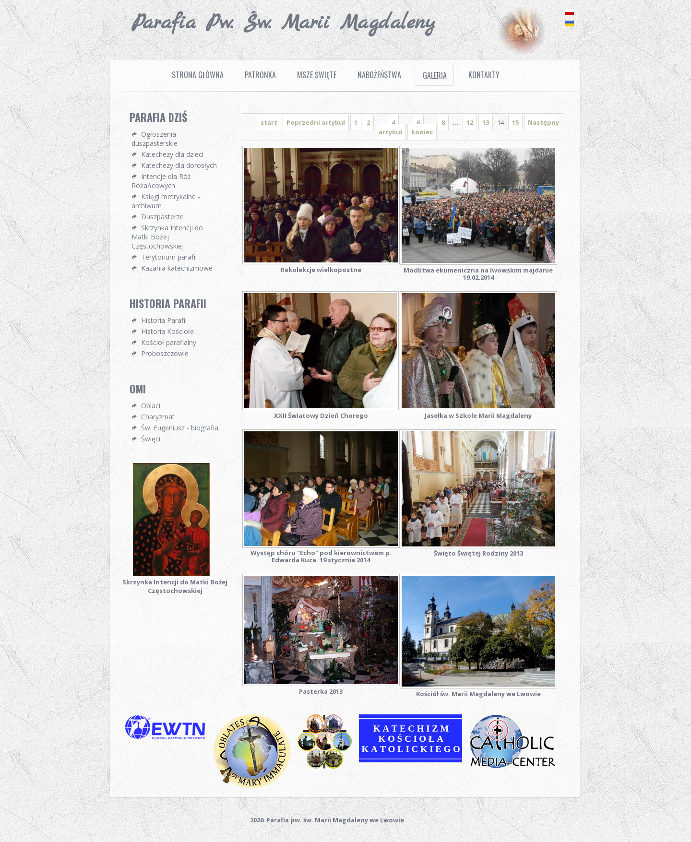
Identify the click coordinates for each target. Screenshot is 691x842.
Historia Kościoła (167, 331)
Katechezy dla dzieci (172, 154)
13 (485, 122)
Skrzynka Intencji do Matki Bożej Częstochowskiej (167, 236)
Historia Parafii (164, 320)
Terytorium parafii (169, 256)
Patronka (260, 75)
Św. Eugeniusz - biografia (179, 427)
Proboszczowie (165, 353)
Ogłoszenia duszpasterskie (154, 139)
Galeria (435, 75)
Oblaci (150, 405)
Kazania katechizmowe (177, 268)
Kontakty (484, 75)
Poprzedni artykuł (315, 122)
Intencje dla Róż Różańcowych (161, 181)
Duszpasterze (162, 216)
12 (469, 122)
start (269, 122)
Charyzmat (158, 416)
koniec (422, 132)
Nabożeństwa (379, 75)
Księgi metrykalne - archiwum (165, 201)
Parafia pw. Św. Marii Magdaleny (283, 23)
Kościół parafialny (168, 342)
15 (515, 122)
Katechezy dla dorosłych (179, 165)
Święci (150, 438)
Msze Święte (316, 75)
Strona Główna (198, 75)
